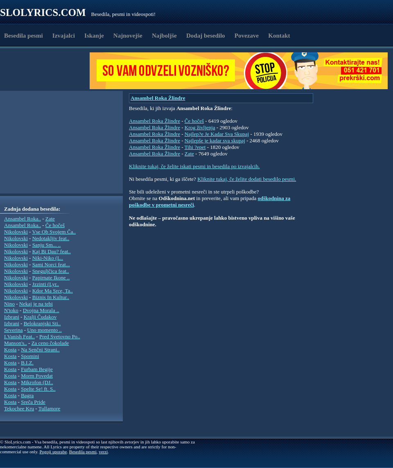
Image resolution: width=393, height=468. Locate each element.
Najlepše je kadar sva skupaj (215, 140)
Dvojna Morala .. (41, 310)
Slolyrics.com (43, 12)
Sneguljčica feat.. (50, 271)
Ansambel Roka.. (22, 219)
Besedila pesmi (23, 35)
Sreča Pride (33, 402)
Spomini (30, 356)
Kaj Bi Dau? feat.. (51, 251)
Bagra (27, 395)
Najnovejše (127, 35)
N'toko (11, 310)
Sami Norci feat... (51, 264)
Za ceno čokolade (50, 343)
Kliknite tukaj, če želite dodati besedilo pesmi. (246, 179)
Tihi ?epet (195, 147)
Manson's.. (15, 343)
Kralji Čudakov (40, 317)
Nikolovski (16, 232)
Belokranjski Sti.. (42, 323)
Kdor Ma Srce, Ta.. (52, 291)
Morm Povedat (37, 376)
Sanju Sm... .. (46, 245)
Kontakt (279, 35)
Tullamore (49, 408)
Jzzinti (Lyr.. (45, 284)
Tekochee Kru (19, 408)
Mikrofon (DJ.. (37, 382)
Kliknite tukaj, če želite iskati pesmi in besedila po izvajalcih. (194, 166)
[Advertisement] (47, 70)
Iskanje (94, 35)
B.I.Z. (27, 363)
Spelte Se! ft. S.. (38, 389)
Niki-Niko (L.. (47, 258)
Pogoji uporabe (53, 451)
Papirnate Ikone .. (51, 277)
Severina (13, 330)
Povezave (247, 35)
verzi (103, 451)
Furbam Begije (37, 369)
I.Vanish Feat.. (19, 336)
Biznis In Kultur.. (50, 297)
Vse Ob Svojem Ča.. (54, 232)
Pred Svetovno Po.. (59, 336)
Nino (9, 304)
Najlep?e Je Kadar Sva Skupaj (217, 134)
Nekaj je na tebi (36, 304)
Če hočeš (55, 225)
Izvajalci (63, 35)
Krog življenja (200, 127)
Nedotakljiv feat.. (51, 238)
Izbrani (11, 317)
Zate (50, 219)
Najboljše (164, 35)
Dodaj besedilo (205, 35)
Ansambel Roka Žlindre (158, 98)
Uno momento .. (44, 330)
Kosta (10, 349)
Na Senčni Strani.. (40, 349)
